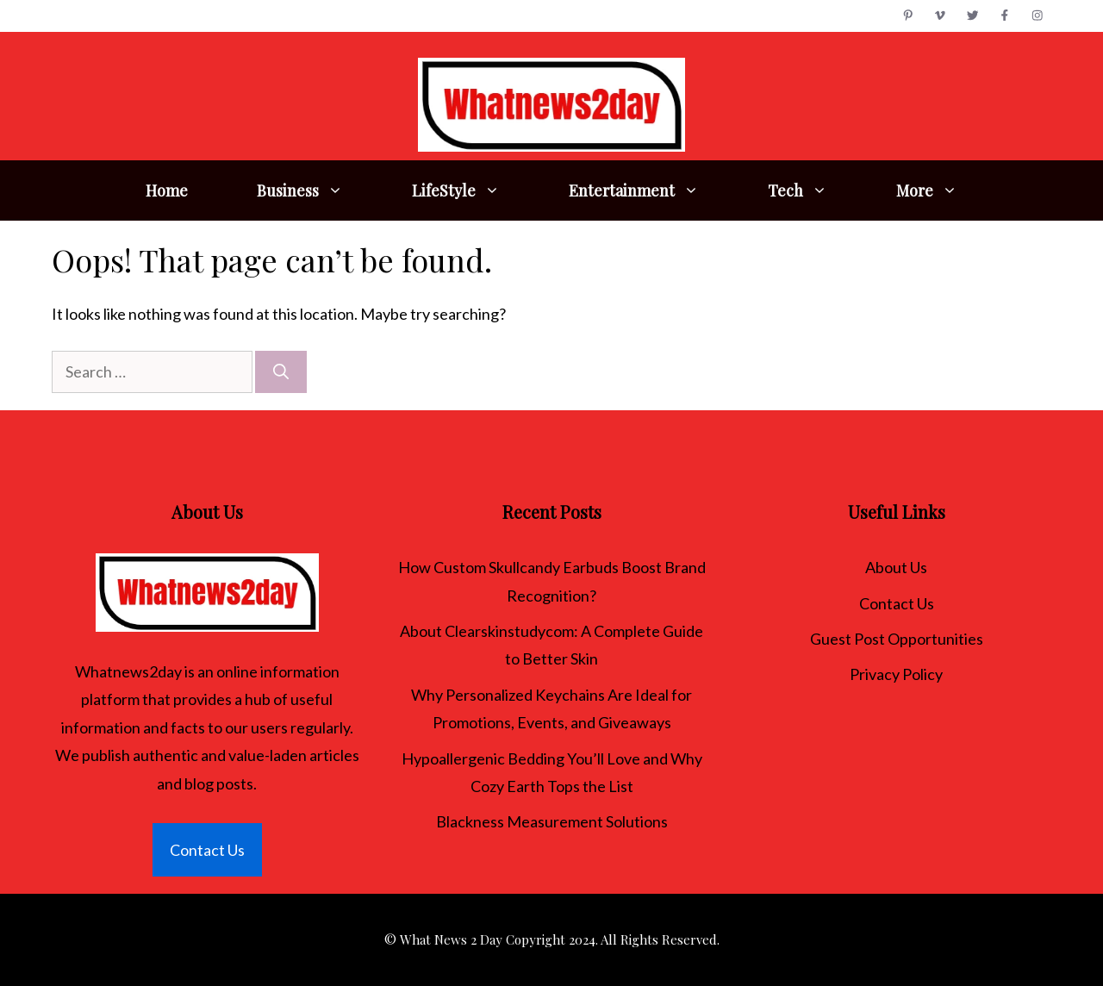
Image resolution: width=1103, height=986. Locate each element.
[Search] (281, 372)
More (944, 190)
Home (167, 190)
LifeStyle (473, 190)
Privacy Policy (896, 674)
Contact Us (207, 849)
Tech (815, 190)
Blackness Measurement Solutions (552, 821)
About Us (896, 567)
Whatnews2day (128, 671)
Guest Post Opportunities (896, 638)
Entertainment (651, 190)
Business (317, 190)
